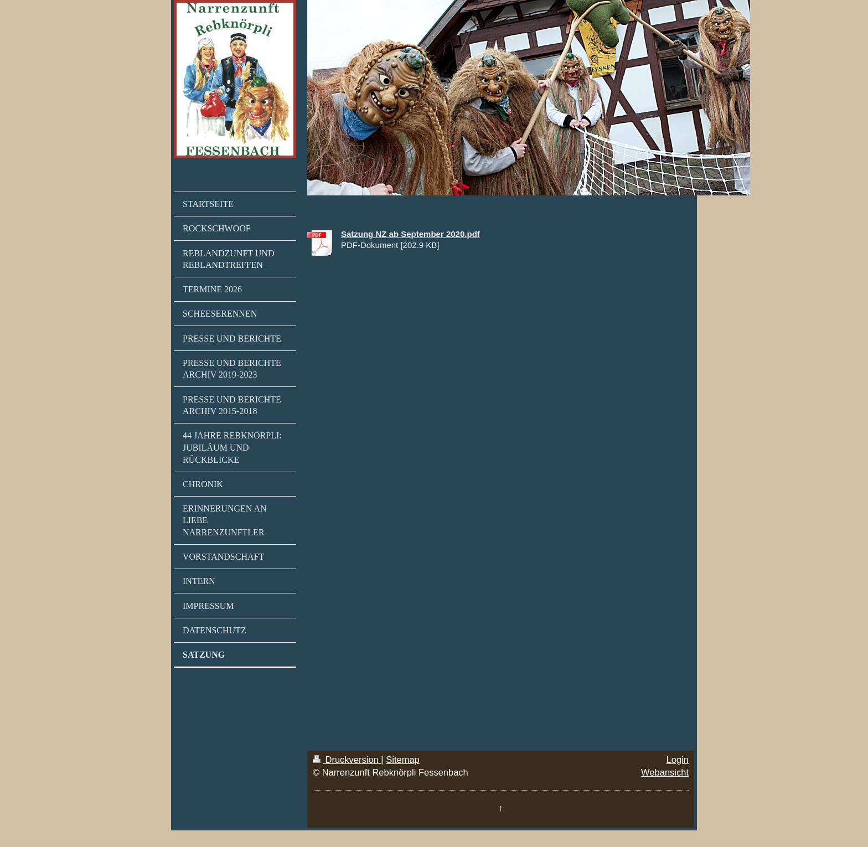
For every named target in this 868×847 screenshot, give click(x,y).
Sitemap (403, 760)
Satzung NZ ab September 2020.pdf (410, 234)
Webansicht (665, 772)
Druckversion (347, 760)
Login (677, 760)
